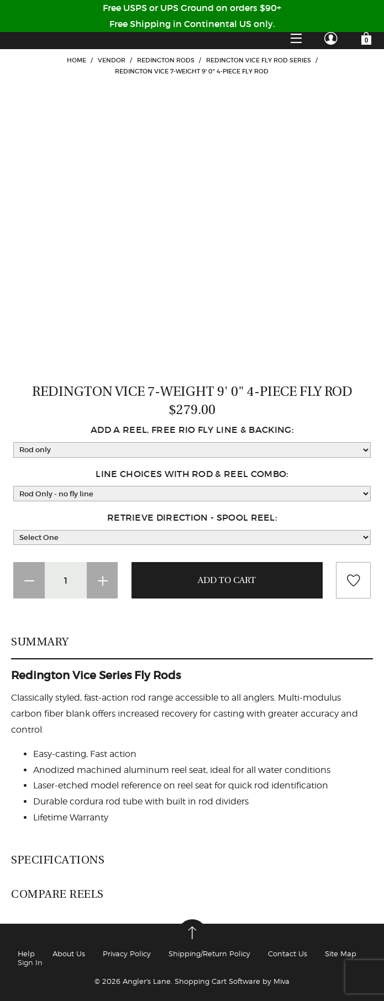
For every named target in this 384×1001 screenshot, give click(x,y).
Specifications (57, 859)
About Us (68, 953)
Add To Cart (227, 580)
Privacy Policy (127, 953)
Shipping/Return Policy (209, 953)
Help (26, 953)
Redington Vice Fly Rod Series (258, 60)
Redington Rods (165, 60)
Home (76, 60)
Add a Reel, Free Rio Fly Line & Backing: (192, 429)
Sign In (30, 962)
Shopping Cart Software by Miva (232, 981)
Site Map (340, 953)
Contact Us (287, 953)
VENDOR (111, 60)
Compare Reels (57, 894)
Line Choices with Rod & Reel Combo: (192, 473)
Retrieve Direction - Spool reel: (192, 517)
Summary (40, 641)
